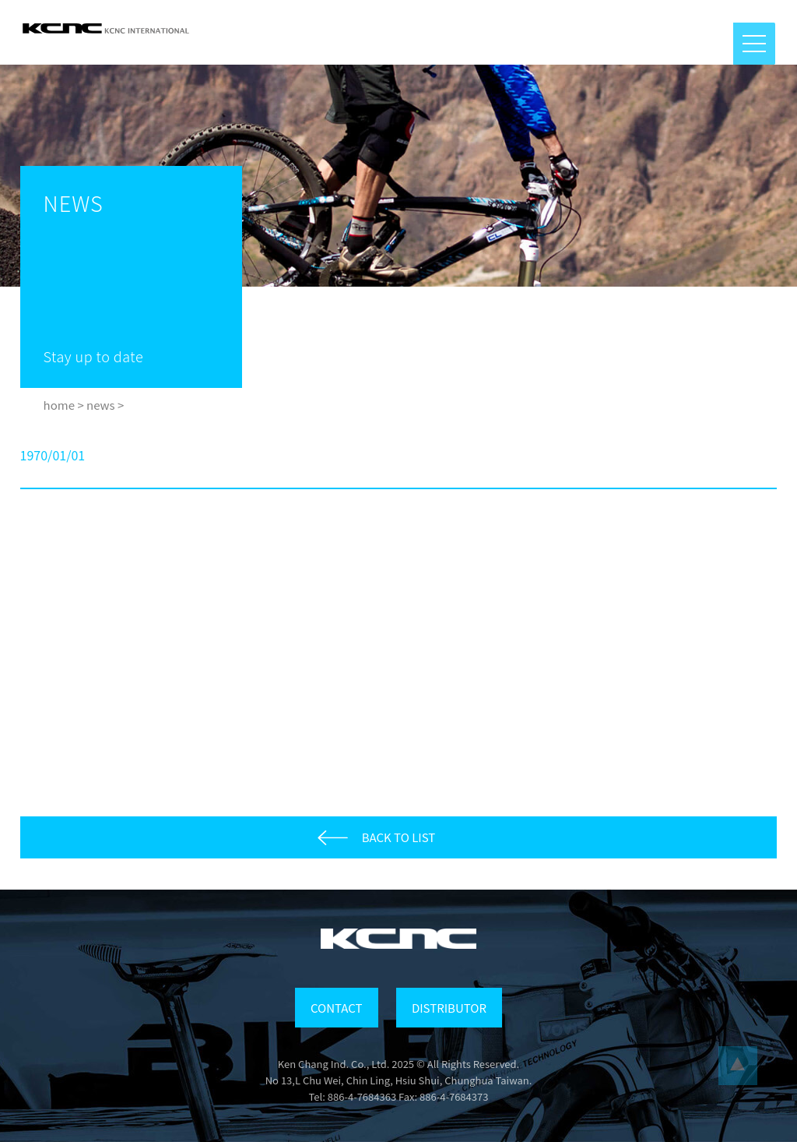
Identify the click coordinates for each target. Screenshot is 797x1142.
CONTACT (336, 1007)
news (100, 405)
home (59, 405)
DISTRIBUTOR (449, 1007)
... (737, 1065)
